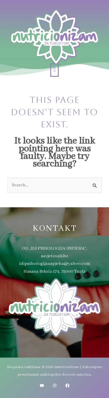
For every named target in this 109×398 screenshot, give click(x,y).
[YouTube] (42, 385)
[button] (54, 69)
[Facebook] (67, 385)
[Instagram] (55, 385)
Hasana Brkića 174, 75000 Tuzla (55, 271)
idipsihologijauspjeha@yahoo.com (54, 264)
